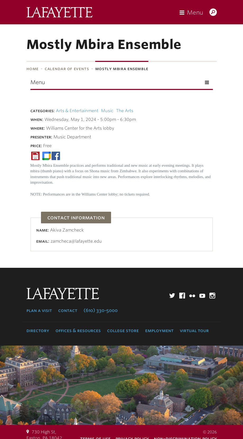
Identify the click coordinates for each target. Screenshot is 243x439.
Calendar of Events (67, 68)
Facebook (182, 295)
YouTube (202, 295)
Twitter (172, 295)
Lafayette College (59, 13)
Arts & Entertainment (77, 110)
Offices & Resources (78, 330)
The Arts (124, 110)
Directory (37, 330)
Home (32, 68)
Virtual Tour (194, 330)
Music (107, 110)
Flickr (192, 295)
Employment (159, 330)
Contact (67, 310)
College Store (123, 330)
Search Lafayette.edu (213, 13)
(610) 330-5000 (101, 310)
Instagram (212, 295)
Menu (195, 12)
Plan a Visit (39, 310)
